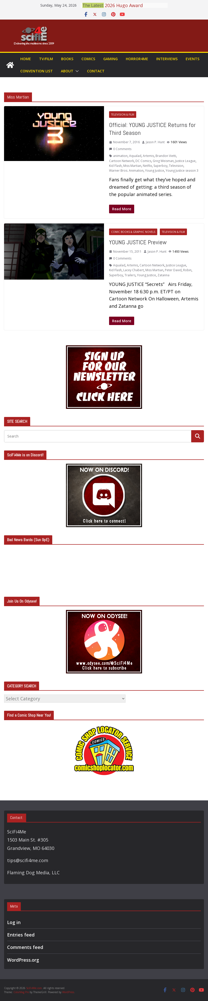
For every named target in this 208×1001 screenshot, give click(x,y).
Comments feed (25, 947)
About (67, 71)
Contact (96, 71)
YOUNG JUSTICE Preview (138, 242)
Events (192, 58)
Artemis (148, 156)
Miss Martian (132, 166)
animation (120, 156)
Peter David (173, 270)
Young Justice (154, 170)
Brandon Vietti (165, 156)
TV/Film (46, 58)
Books (67, 58)
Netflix (147, 166)
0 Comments (120, 149)
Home (25, 58)
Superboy (160, 166)
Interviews (167, 58)
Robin (187, 270)
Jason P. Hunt (155, 142)
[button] (76, 71)
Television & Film (122, 114)
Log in (14, 922)
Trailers (130, 275)
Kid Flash (115, 166)
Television (176, 166)
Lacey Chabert (133, 270)
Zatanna (163, 275)
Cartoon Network (121, 161)
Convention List (36, 71)
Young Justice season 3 (182, 170)
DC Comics (143, 161)
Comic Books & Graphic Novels (133, 232)
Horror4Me (137, 58)
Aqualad (135, 156)
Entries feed (20, 935)
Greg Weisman (163, 161)
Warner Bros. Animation (126, 170)
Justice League (185, 161)
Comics (88, 58)
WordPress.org (23, 960)
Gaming (110, 58)
